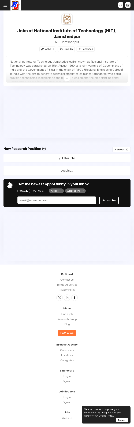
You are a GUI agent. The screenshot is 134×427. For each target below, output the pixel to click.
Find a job (67, 313)
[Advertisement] (67, 114)
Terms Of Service (67, 284)
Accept (122, 420)
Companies (67, 349)
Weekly (24, 191)
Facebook (87, 49)
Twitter (59, 297)
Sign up (67, 380)
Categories (67, 359)
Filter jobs (68, 158)
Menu (6, 5)
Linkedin (68, 49)
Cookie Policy (106, 415)
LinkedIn (67, 297)
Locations (67, 354)
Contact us (67, 279)
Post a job (67, 332)
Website (49, 49)
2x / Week (38, 191)
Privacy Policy (67, 289)
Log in (67, 375)
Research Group (67, 318)
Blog (67, 323)
